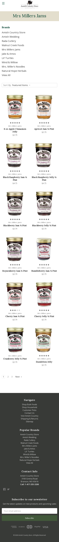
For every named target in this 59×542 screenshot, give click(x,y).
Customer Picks (29, 410)
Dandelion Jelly (44, 361)
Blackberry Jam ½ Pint (15, 225)
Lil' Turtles (8, 58)
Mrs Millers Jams (11, 49)
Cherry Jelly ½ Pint (44, 316)
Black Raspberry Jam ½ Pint (15, 178)
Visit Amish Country (29, 416)
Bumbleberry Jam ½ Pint (44, 271)
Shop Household (29, 407)
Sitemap (29, 421)
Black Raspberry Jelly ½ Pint (44, 178)
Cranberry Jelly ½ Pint (15, 358)
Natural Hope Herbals (14, 70)
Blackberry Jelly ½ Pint (44, 225)
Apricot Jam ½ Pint (44, 129)
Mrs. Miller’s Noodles (13, 66)
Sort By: (7, 85)
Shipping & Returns (29, 418)
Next (18, 376)
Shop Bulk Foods (29, 404)
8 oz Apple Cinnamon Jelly (15, 130)
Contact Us (29, 413)
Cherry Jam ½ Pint (15, 316)
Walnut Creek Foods (13, 45)
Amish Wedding (10, 36)
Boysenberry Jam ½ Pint (14, 271)
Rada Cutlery (9, 41)
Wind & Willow (10, 62)
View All (6, 75)
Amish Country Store (13, 32)
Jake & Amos (9, 53)
